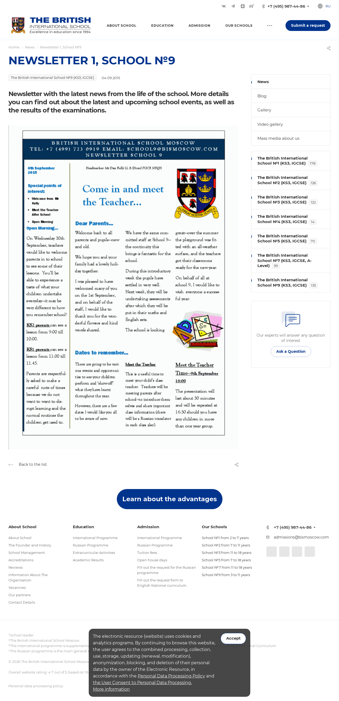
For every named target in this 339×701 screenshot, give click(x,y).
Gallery (264, 109)
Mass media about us (278, 138)
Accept (233, 638)
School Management (26, 552)
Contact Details (21, 602)
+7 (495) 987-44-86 (286, 6)
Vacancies (17, 587)
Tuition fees (147, 552)
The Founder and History (29, 545)
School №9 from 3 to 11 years (226, 575)
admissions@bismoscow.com (301, 537)
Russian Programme (90, 545)
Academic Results (88, 560)
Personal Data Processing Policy (171, 676)
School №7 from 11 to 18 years (227, 567)
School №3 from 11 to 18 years (226, 552)
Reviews (15, 567)
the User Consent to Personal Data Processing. (142, 682)
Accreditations (20, 560)
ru (328, 6)
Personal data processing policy (35, 686)
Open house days (152, 560)
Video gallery (270, 124)
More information (111, 689)
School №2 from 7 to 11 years (226, 545)
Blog (261, 95)
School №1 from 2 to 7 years (225, 538)
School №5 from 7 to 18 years (226, 560)
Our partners (19, 595)
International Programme (95, 538)
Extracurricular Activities (94, 552)
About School (20, 538)
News (263, 81)
